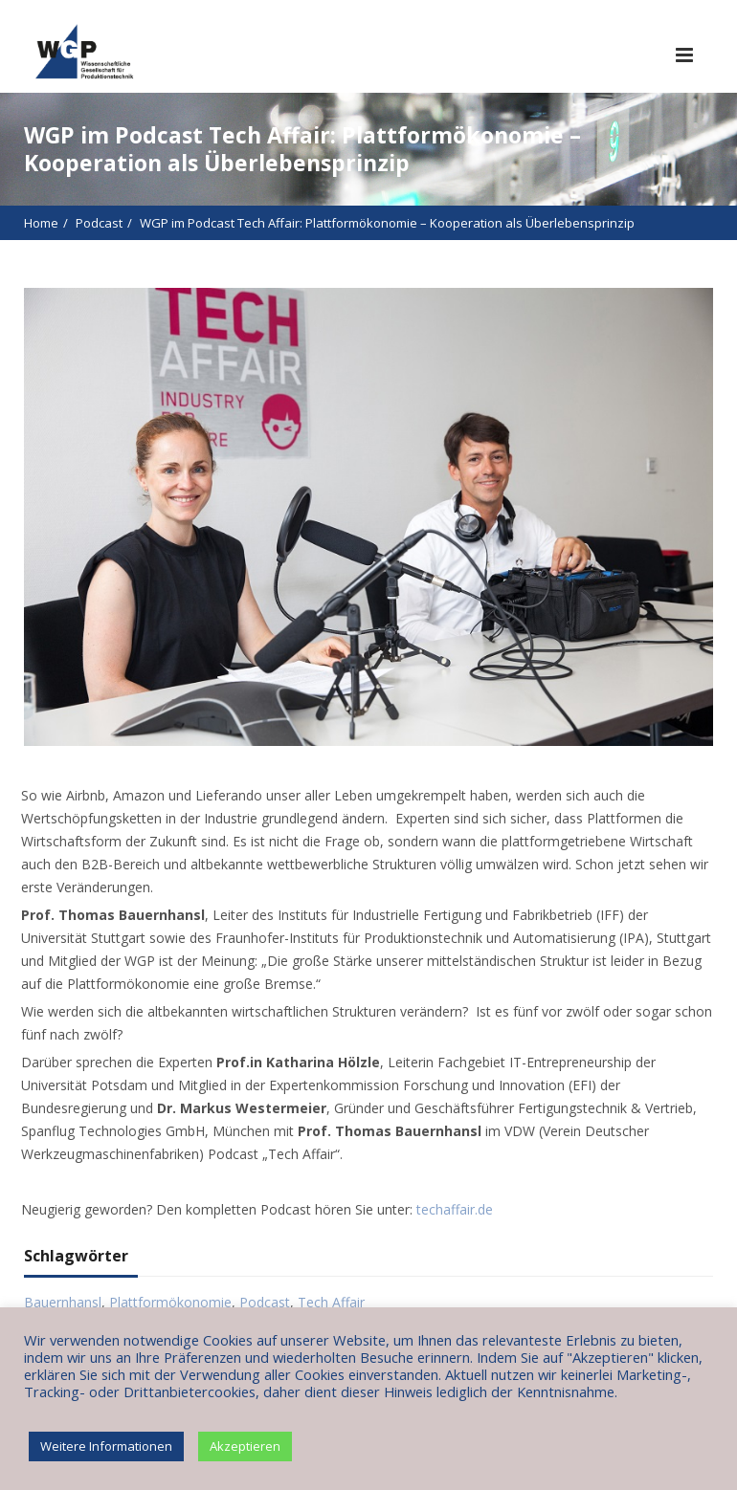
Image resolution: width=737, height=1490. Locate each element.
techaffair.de (454, 1209)
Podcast (99, 222)
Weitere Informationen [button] (106, 1446)
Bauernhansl (62, 1302)
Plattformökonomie (170, 1302)
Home (41, 222)
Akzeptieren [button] (245, 1446)
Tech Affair (331, 1302)
